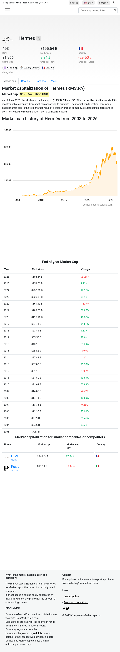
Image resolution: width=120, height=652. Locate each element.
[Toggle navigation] (7, 10)
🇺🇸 (87, 2)
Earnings (41, 81)
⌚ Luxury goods (29, 67)
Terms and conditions (76, 602)
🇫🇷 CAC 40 (48, 67)
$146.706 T (44, 3)
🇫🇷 (80, 48)
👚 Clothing (10, 67)
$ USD (102, 2)
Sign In (74, 2)
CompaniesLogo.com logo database (25, 633)
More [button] (54, 81)
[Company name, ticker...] (98, 10)
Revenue (26, 81)
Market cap (9, 81)
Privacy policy (71, 596)
